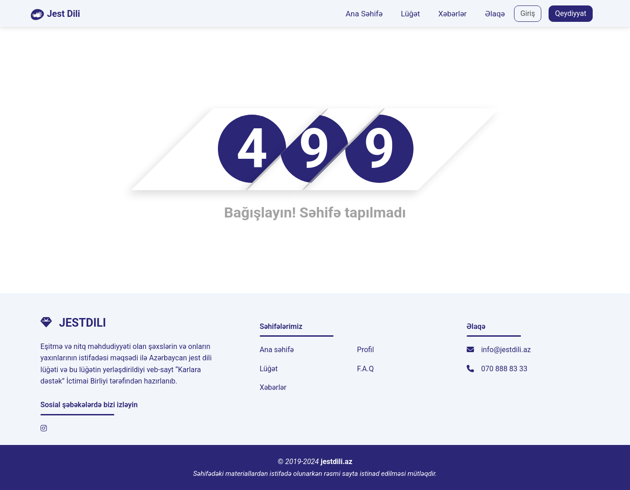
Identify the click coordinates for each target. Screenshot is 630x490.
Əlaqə (495, 13)
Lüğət (410, 13)
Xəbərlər (452, 13)
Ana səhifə (277, 349)
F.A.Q (365, 368)
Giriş (527, 13)
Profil (365, 349)
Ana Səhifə (364, 13)
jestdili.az (337, 461)
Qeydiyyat (570, 13)
